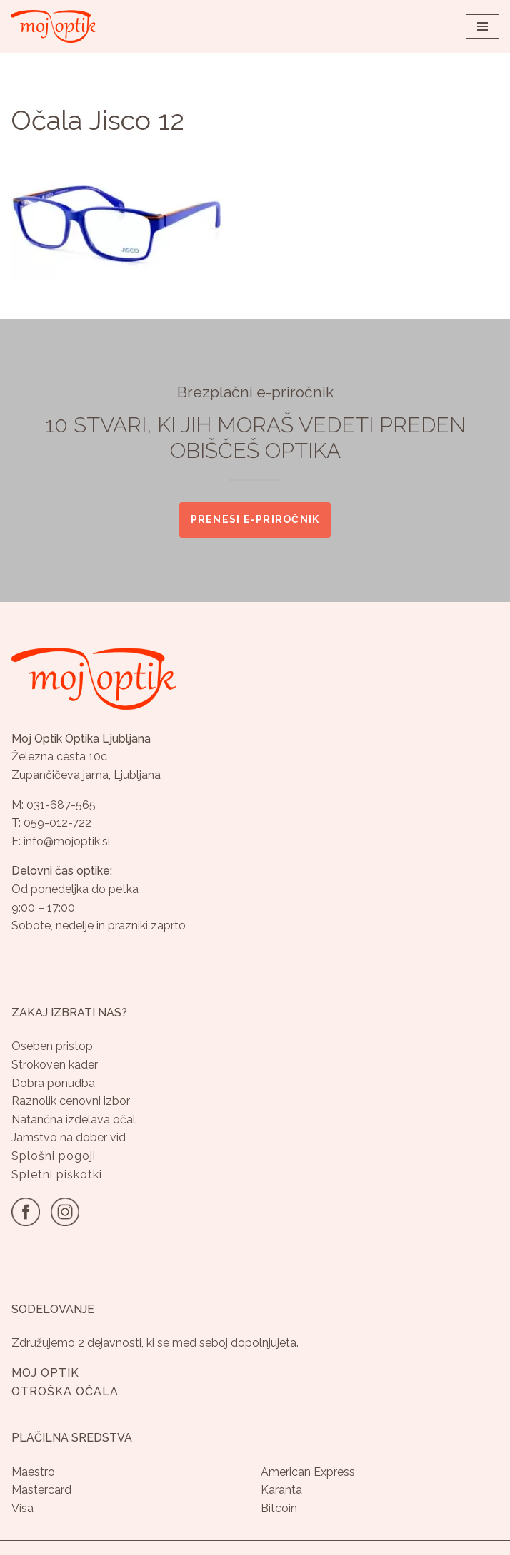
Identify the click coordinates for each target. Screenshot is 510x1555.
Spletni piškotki (56, 1174)
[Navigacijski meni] (482, 26)
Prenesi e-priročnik (255, 519)
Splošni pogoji (53, 1156)
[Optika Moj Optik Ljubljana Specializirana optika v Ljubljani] (53, 26)
